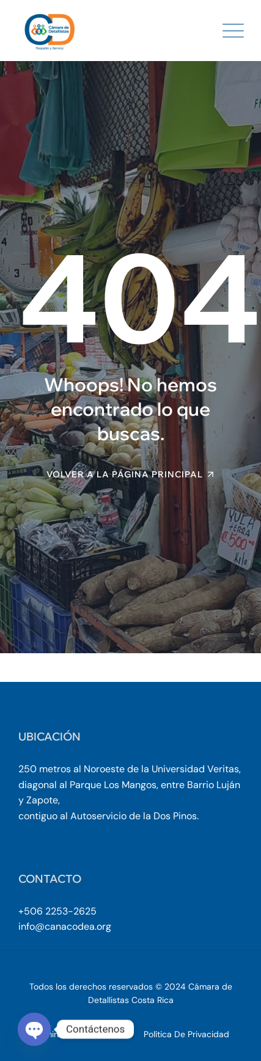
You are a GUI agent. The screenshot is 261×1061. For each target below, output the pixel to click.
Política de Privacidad (186, 1034)
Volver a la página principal (124, 474)
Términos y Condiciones (79, 1034)
